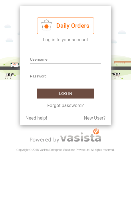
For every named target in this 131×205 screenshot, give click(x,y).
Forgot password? (65, 105)
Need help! (36, 118)
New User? (95, 118)
